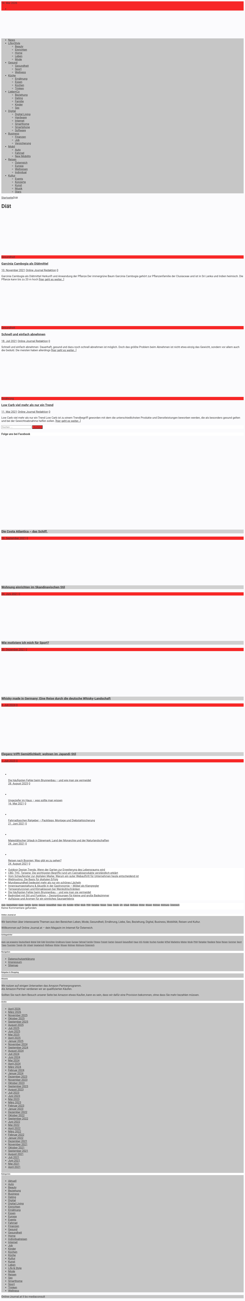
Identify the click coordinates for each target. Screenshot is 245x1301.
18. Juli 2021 (9, 341)
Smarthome (22, 124)
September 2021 (18, 1150)
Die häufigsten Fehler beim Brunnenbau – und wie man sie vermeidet (49, 780)
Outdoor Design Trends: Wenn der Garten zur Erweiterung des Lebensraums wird (56, 869)
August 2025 (15, 1025)
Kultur (11, 175)
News (11, 40)
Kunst (18, 185)
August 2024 (15, 1050)
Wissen (148, 905)
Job (17, 140)
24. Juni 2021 (9, 594)
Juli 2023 (13, 1092)
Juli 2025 (13, 1028)
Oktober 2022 (16, 1115)
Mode (18, 59)
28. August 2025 (18, 783)
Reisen (12, 159)
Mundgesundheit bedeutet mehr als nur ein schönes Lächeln (44, 882)
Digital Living (22, 114)
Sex (17, 107)
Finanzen (20, 136)
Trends (116, 905)
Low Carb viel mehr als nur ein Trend (27, 405)
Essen (18, 82)
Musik (18, 188)
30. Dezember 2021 (13, 649)
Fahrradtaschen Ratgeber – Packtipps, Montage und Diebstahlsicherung (51, 820)
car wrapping (12, 942)
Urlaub (126, 905)
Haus (59, 905)
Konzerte (20, 182)
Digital (12, 111)
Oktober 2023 (16, 1083)
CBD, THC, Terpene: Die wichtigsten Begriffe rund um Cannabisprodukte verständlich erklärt (63, 873)
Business (13, 133)
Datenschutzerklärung (21, 959)
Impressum (15, 962)
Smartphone (22, 127)
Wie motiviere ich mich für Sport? (25, 643)
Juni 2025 (14, 1031)
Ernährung (21, 78)
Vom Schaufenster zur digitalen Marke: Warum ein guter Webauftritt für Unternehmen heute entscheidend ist (73, 876)
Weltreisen (21, 169)
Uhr (121, 905)
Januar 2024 (15, 1073)
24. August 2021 (18, 863)
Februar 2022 (16, 1134)
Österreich (21, 162)
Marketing (175, 942)
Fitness (97, 942)
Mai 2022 (14, 1125)
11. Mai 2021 (9, 411)
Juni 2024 (14, 1057)
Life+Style (14, 43)
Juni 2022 (14, 1121)
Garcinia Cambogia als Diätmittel (24, 264)
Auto (18, 149)
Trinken (19, 88)
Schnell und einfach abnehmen (23, 334)
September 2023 (18, 1086)
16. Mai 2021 (16, 803)
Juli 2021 (13, 1157)
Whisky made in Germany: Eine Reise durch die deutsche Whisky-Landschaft (56, 698)
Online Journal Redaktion (41, 270)
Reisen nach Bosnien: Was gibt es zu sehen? (35, 860)
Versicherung (23, 143)
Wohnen (156, 905)
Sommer (232, 942)
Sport (18, 69)
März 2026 (14, 1012)
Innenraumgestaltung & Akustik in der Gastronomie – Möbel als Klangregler (53, 885)
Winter (142, 905)
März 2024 (14, 1067)
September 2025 (18, 1021)
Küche (12, 75)
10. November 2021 (13, 270)
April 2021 (14, 1167)
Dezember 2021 (17, 1141)
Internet (19, 120)
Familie (19, 101)
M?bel (77, 905)
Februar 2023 (16, 1105)
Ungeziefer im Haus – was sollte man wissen (35, 800)
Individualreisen (17, 1239)
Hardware (21, 117)
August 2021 (15, 1154)
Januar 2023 (15, 1109)
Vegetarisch (39, 945)
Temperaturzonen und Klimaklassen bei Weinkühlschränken (44, 889)
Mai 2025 (14, 1034)
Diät (38, 942)
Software (20, 130)
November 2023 (17, 1079)
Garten (35, 905)
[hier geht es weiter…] (51, 279)
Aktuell (12, 1181)
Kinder (19, 104)
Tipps (109, 905)
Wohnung (165, 905)
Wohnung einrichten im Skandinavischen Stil (33, 587)
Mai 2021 (14, 1163)
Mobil (11, 146)
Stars (18, 191)
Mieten (184, 942)
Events (19, 178)
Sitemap (13, 965)
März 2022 (14, 1131)
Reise (218, 942)
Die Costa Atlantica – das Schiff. (24, 531)
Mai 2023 (14, 1099)
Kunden (70, 905)
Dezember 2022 (17, 1112)
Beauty (19, 46)
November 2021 (17, 1144)
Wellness (20, 72)
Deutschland (12, 905)
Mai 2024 (14, 1060)
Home (18, 53)
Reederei (211, 942)
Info (64, 905)
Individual (21, 172)
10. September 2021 (13, 538)
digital (33, 942)
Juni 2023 (14, 1096)
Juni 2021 (14, 1160)
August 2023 (15, 1089)
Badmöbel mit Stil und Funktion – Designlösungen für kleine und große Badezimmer (58, 895)
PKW (88, 905)
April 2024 (14, 1063)
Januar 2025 (15, 1041)
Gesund (12, 62)
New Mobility (23, 156)
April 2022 (14, 1128)
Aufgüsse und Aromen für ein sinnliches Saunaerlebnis (41, 898)
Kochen (19, 85)
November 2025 (17, 1015)
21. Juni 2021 (16, 823)
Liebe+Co (14, 91)
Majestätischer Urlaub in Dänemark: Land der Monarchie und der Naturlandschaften (58, 840)
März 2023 (14, 1102)
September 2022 (18, 1118)
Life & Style (15, 1268)
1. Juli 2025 (8, 760)
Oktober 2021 (16, 1147)
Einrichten (21, 49)
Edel (43, 942)
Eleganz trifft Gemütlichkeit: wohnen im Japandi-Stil (38, 754)
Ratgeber (95, 905)
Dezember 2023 (17, 1076)
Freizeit (104, 942)
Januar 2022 (15, 1138)
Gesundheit (22, 65)
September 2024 (18, 1047)
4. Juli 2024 (8, 705)
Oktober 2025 (16, 1018)
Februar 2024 (16, 1070)
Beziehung (21, 95)
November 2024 (17, 1044)
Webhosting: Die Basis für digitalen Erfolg (33, 879)
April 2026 (14, 1008)
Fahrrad (19, 153)
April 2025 (14, 1038)
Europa (19, 166)
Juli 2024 (13, 1054)
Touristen (11, 945)
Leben (18, 56)
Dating (19, 98)
